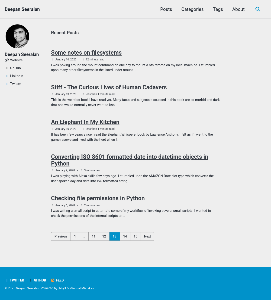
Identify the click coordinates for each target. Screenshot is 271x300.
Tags (217, 9)
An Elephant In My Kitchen (85, 123)
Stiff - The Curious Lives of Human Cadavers (109, 88)
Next (147, 239)
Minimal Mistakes (82, 288)
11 (94, 239)
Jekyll (63, 288)
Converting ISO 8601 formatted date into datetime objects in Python (129, 162)
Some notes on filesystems (86, 53)
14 (125, 239)
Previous (61, 239)
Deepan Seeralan (22, 9)
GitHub (38, 280)
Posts (165, 9)
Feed (58, 280)
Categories (192, 9)
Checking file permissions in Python (98, 200)
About (238, 9)
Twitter (15, 280)
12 (104, 239)
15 (135, 239)
